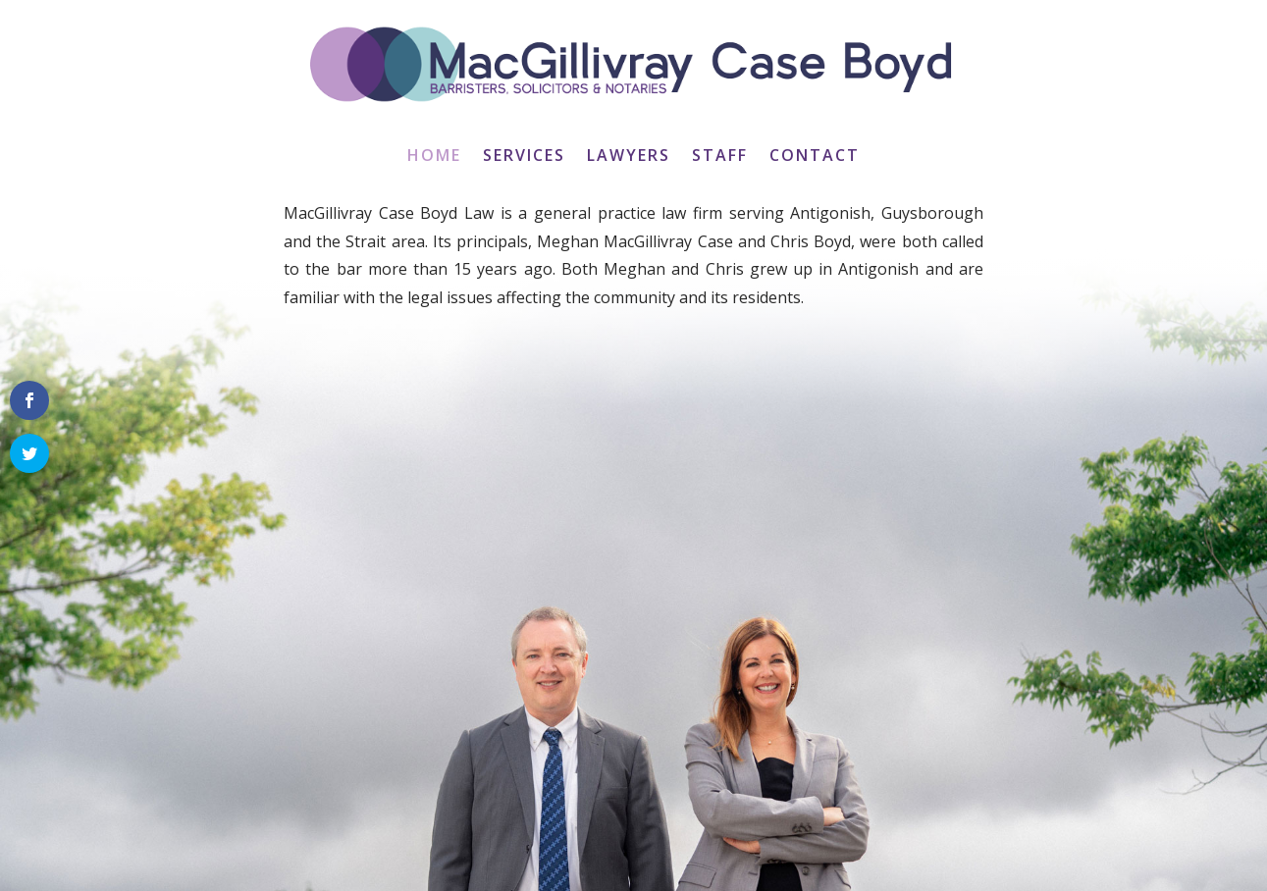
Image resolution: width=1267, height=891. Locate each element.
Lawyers (628, 157)
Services (524, 157)
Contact (814, 157)
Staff (720, 157)
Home (434, 157)
